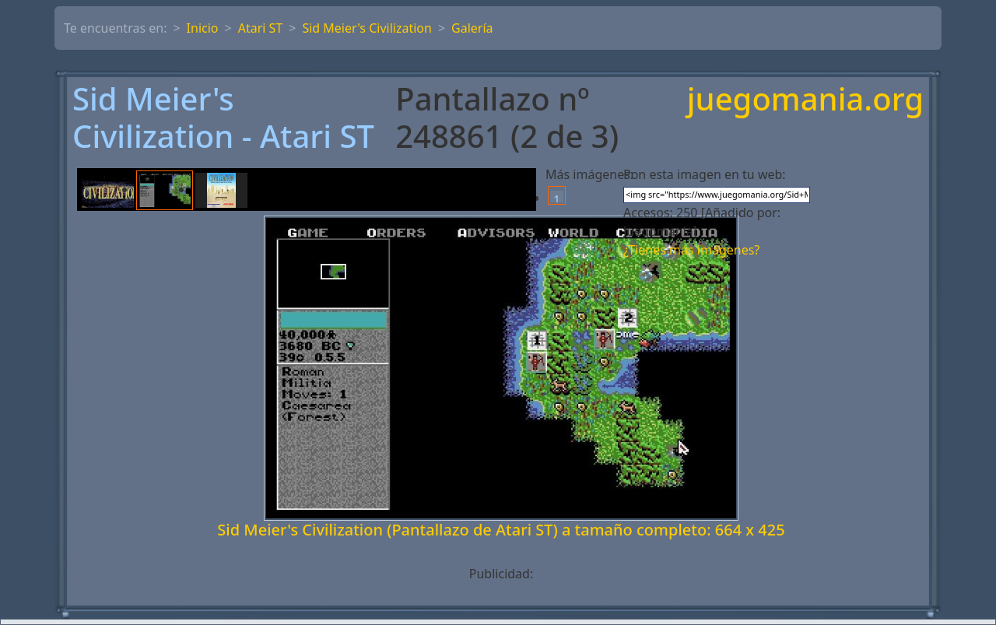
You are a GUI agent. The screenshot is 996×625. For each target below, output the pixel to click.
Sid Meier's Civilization (367, 28)
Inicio (203, 28)
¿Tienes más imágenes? (691, 249)
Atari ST (260, 28)
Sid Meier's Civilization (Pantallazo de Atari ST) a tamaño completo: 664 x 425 (500, 529)
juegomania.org (805, 100)
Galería (472, 28)
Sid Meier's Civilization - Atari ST (223, 117)
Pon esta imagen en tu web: (704, 174)
